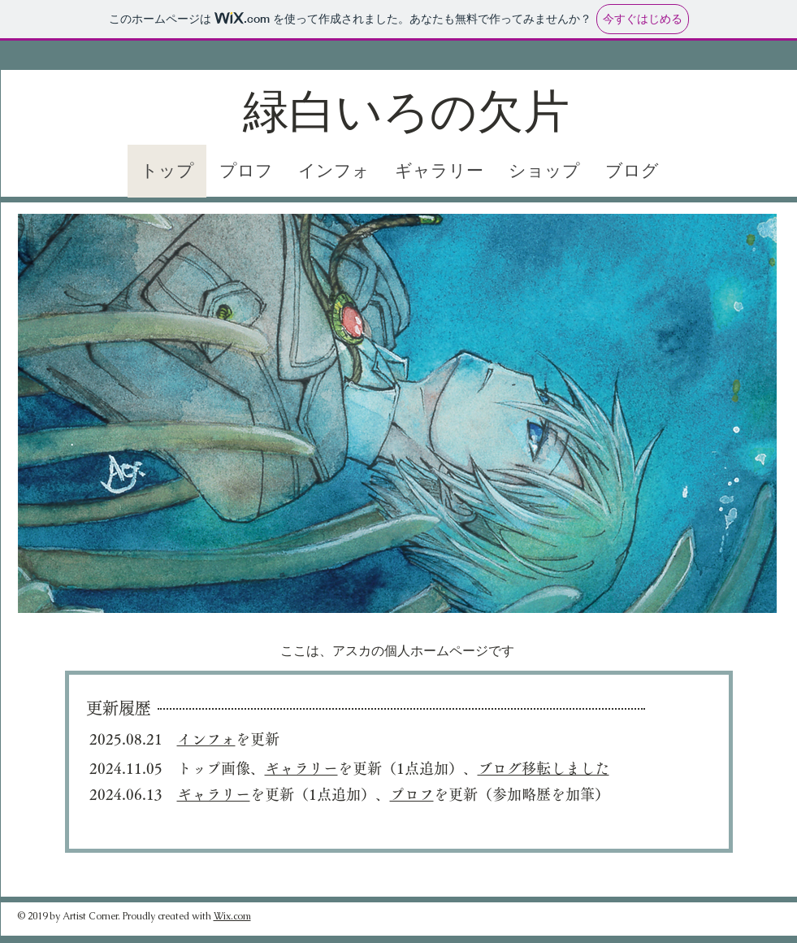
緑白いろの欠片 (406, 112)
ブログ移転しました (543, 768)
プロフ (412, 794)
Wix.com (232, 916)
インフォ (206, 739)
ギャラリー (213, 794)
